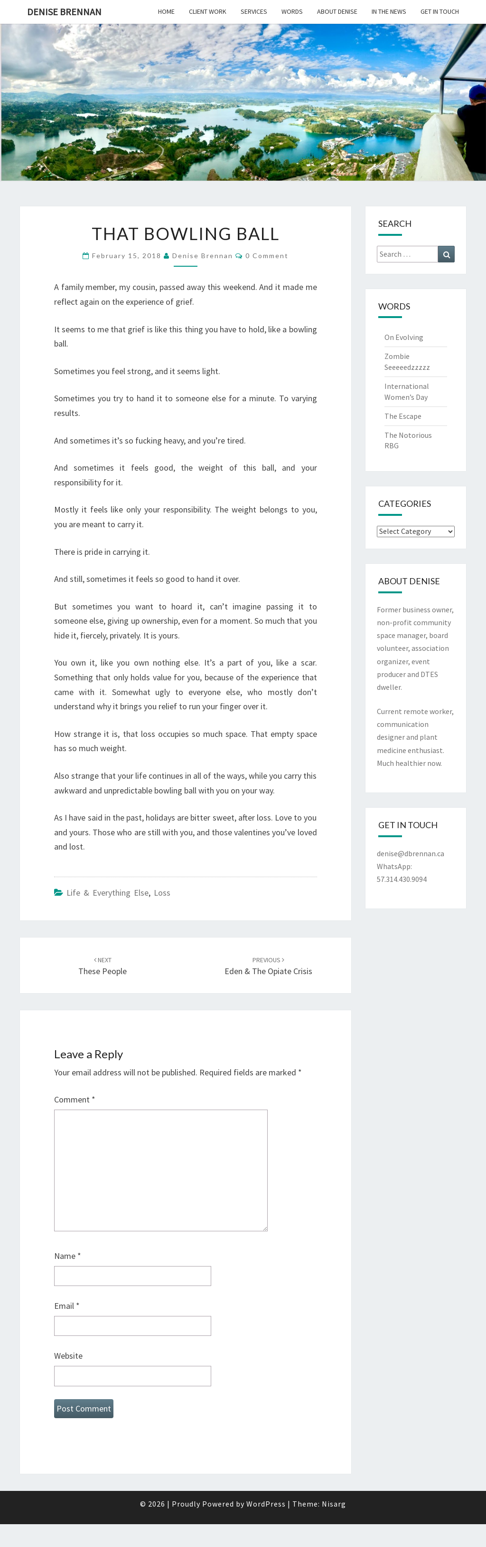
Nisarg (334, 1503)
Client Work (207, 11)
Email (67, 1305)
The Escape (402, 416)
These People (102, 966)
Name (67, 1255)
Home (166, 11)
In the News (389, 11)
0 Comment (267, 255)
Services (254, 11)
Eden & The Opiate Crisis (268, 966)
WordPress (266, 1503)
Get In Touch (440, 11)
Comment (74, 1099)
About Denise (337, 11)
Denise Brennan (64, 12)
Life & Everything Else (107, 892)
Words (292, 11)
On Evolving (403, 337)
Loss (162, 892)
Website (68, 1355)
